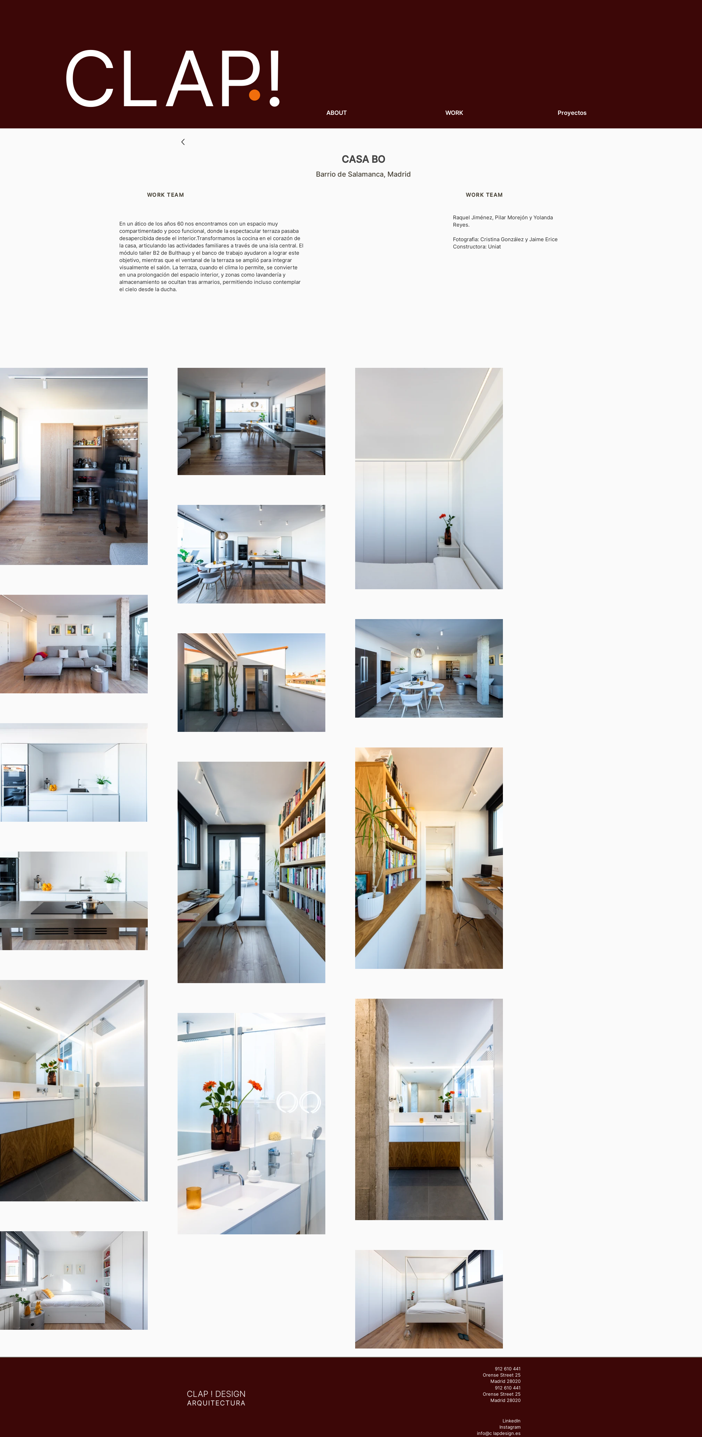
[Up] (183, 142)
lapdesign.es (507, 1433)
